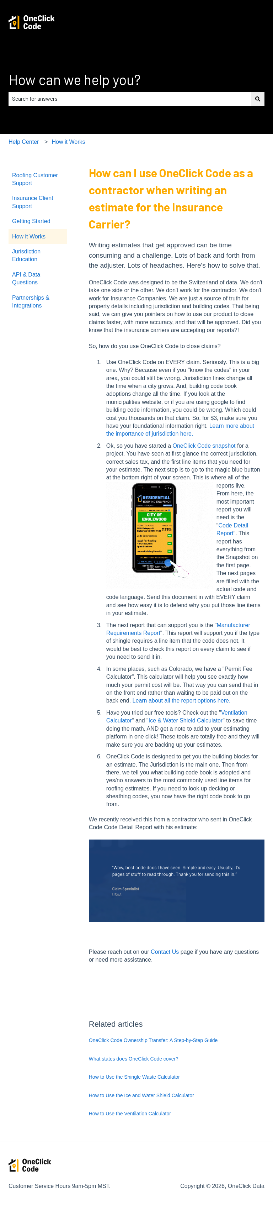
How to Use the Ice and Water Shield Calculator (141, 1095)
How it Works (68, 142)
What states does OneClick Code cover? (133, 1059)
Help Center (24, 142)
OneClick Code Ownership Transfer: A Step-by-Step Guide (153, 1040)
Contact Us (165, 952)
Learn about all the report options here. (182, 701)
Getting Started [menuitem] (31, 221)
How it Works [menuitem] (29, 236)
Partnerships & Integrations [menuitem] (30, 302)
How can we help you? (75, 79)
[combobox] (130, 98)
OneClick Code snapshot (204, 446)
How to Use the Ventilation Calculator (130, 1113)
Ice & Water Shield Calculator (186, 720)
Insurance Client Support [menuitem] (32, 202)
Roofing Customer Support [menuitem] (35, 179)
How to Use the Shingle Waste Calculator (134, 1077)
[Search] (257, 98)
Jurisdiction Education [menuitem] (26, 255)
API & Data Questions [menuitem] (26, 278)
